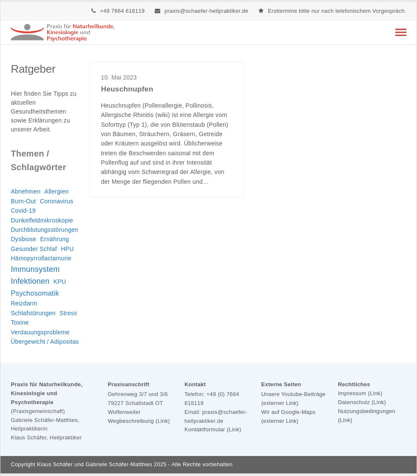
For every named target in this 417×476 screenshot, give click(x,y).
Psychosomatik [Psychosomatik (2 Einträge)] (35, 293)
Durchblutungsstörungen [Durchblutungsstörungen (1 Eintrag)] (44, 229)
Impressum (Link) (360, 393)
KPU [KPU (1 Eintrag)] (60, 281)
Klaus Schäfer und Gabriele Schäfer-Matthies (94, 464)
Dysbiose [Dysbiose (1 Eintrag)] (23, 239)
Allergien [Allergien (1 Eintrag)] (57, 191)
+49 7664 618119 (122, 11)
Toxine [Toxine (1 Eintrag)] (19, 322)
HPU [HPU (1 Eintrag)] (67, 248)
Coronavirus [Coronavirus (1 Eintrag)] (57, 201)
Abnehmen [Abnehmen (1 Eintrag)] (25, 191)
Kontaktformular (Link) (212, 429)
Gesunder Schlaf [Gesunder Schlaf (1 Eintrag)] (34, 248)
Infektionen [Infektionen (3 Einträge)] (30, 281)
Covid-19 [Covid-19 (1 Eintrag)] (23, 210)
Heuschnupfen (127, 89)
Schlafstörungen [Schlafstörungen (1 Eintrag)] (33, 313)
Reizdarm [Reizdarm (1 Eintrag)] (24, 303)
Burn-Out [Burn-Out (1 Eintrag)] (23, 201)
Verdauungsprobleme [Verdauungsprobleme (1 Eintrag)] (40, 332)
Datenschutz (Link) (362, 402)
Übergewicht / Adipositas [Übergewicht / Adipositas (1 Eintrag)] (45, 341)
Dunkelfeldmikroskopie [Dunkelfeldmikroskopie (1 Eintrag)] (42, 220)
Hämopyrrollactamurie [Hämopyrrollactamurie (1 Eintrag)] (41, 258)
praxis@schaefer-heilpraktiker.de (206, 11)
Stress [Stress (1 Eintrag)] (68, 313)
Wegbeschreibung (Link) (139, 421)
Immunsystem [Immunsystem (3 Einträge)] (35, 269)
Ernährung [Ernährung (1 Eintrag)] (54, 239)
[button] (400, 32)
